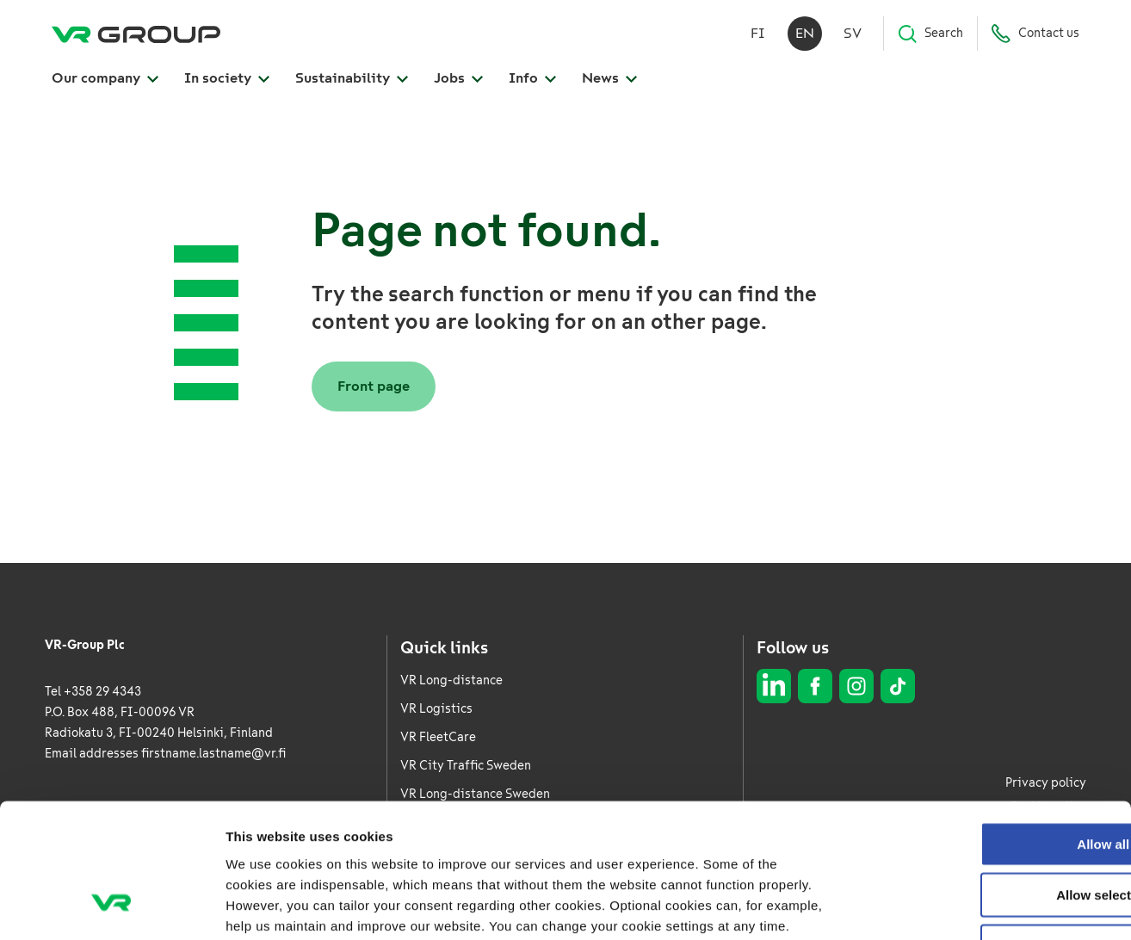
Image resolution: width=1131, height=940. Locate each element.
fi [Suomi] (758, 34)
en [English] (804, 34)
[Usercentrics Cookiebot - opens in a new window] (111, 906)
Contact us (1035, 34)
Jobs (458, 79)
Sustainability (351, 79)
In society (226, 79)
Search (930, 34)
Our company (105, 79)
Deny (988, 829)
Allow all (987, 727)
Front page (373, 386)
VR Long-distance (451, 680)
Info (532, 79)
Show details (903, 906)
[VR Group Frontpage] (136, 34)
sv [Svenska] (853, 34)
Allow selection (987, 778)
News (609, 79)
